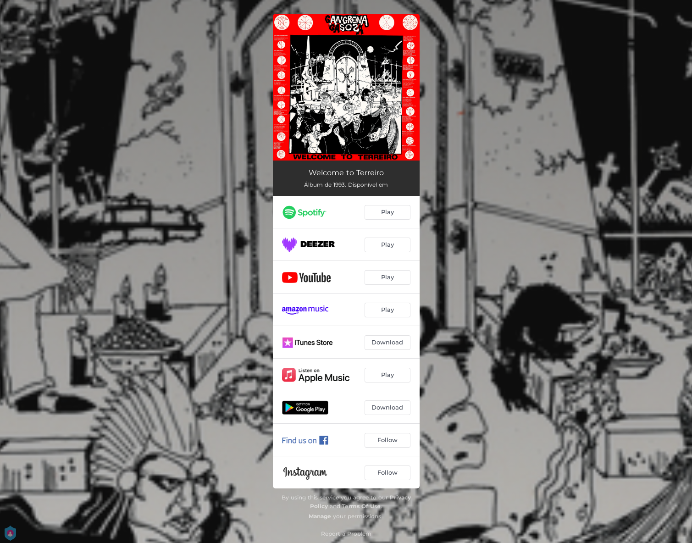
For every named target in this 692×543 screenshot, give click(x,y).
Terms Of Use (361, 506)
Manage (320, 516)
